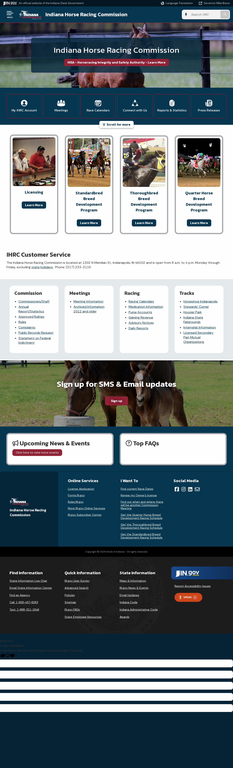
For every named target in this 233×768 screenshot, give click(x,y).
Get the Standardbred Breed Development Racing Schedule (142, 535)
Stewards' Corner (196, 307)
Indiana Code (129, 602)
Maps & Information (133, 581)
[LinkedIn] (190, 489)
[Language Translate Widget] (177, 3)
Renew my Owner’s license (139, 495)
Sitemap (70, 602)
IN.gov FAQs (72, 609)
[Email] (197, 489)
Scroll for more (116, 124)
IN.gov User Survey (77, 581)
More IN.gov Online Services (86, 508)
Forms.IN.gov (76, 495)
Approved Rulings (31, 317)
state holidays (42, 267)
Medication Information (146, 307)
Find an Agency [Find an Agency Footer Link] (20, 595)
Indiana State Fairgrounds (193, 319)
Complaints (26, 327)
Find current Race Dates (137, 489)
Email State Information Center (31, 588)
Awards (124, 617)
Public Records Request (35, 333)
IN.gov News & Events (134, 588)
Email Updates (129, 595)
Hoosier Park (192, 312)
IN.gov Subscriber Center (85, 515)
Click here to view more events (37, 452)
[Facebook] (177, 489)
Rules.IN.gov (75, 502)
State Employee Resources (83, 617)
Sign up (116, 400)
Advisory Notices (141, 323)
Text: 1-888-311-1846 (24, 609)
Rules (22, 322)
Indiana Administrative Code (139, 609)
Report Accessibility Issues (192, 586)
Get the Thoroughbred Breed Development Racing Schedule (142, 526)
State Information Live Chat (28, 581)
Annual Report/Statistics (31, 309)
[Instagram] (183, 489)
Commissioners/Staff (34, 301)
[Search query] (204, 14)
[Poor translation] (10, 656)
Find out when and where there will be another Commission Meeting (142, 505)
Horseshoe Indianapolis (200, 301)
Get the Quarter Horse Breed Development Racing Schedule (142, 516)
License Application (81, 489)
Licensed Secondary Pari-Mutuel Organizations (198, 337)
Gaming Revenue (141, 317)
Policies (70, 595)
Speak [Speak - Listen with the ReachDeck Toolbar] (188, 597)
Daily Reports (138, 328)
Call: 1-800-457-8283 (24, 602)
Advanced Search (77, 588)
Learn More (34, 205)
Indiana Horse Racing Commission (86, 14)
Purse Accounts (140, 312)
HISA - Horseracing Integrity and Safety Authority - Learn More (116, 62)
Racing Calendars (141, 301)
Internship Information (199, 327)
